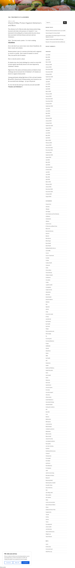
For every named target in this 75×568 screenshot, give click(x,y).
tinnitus (47, 516)
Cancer (47, 253)
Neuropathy (48, 443)
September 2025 (49, 76)
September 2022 (49, 154)
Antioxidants (48, 218)
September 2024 (49, 106)
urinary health (48, 526)
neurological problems (50, 441)
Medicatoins (48, 419)
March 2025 (48, 91)
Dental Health (48, 297)
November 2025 (49, 71)
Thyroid (47, 514)
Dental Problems (49, 299)
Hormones (48, 382)
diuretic (47, 309)
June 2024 (48, 110)
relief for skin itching (50, 472)
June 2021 (48, 174)
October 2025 (49, 74)
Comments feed (49, 549)
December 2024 (49, 98)
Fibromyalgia (48, 333)
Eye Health (48, 323)
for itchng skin (49, 338)
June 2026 (48, 54)
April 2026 (48, 59)
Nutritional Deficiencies (50, 451)
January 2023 (48, 145)
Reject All (17, 562)
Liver (47, 414)
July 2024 (48, 108)
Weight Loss (48, 534)
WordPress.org (49, 551)
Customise (8, 562)
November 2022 (49, 150)
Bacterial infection (49, 231)
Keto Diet (48, 411)
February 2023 (49, 142)
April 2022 (48, 164)
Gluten (47, 353)
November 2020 (49, 191)
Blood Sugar (48, 240)
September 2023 (49, 125)
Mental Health (49, 426)
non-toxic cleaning (49, 446)
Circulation (48, 280)
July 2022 (48, 159)
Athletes (47, 221)
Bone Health (48, 243)
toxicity (47, 519)
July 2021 (48, 172)
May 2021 (48, 177)
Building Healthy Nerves (51, 248)
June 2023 (48, 132)
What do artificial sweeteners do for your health (55, 30)
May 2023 (48, 135)
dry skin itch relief (49, 314)
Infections (48, 394)
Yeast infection (49, 536)
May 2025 (48, 86)
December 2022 (49, 147)
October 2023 (49, 123)
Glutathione (48, 350)
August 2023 (48, 128)
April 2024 (48, 115)
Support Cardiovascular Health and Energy (54, 39)
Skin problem (48, 495)
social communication (50, 502)
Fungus (47, 343)
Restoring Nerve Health (50, 482)
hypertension (48, 385)
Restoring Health (49, 480)
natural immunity (49, 438)
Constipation (48, 287)
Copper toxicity (49, 289)
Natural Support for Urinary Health (53, 33)
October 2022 (49, 152)
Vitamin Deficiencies (50, 531)
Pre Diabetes (48, 468)
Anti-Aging (48, 211)
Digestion (48, 306)
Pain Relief (48, 460)
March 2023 (48, 140)
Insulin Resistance (49, 399)
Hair (46, 360)
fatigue (47, 328)
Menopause (48, 421)
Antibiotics (48, 216)
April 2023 (48, 137)
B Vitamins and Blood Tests (51, 226)
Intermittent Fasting (50, 402)
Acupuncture (48, 204)
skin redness (48, 497)
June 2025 (48, 84)
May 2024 (48, 113)
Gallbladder (48, 345)
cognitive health (49, 284)
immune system (49, 387)
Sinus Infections (49, 487)
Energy (47, 316)
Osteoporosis (48, 455)
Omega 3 (48, 453)
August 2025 (48, 79)
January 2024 (48, 120)
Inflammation (48, 397)
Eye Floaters (48, 321)
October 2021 (49, 169)
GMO (47, 355)
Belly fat (47, 236)
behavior (47, 233)
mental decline (49, 424)
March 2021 (48, 181)
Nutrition (47, 448)
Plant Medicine (49, 465)
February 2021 (49, 184)
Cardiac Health (49, 262)
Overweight (48, 458)
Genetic (47, 348)
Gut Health (48, 358)
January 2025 (48, 96)
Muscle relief (48, 436)
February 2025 (49, 93)
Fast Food (48, 326)
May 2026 (48, 57)
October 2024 (49, 103)
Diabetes (47, 301)
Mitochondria (48, 433)
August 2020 (48, 196)
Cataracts (48, 265)
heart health (48, 375)
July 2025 (48, 81)
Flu (46, 336)
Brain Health (48, 245)
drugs (47, 311)
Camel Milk (48, 250)
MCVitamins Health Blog (27, 4)
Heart (47, 372)
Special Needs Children (50, 504)
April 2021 (48, 179)
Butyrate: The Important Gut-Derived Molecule (55, 41)
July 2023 (48, 130)
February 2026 (49, 64)
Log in (47, 544)
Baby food (48, 228)
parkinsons (48, 463)
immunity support (49, 392)
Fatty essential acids (50, 331)
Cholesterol (48, 277)
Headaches (48, 363)
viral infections (49, 529)
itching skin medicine (50, 407)
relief (47, 470)
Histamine (48, 380)
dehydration (48, 292)
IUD (46, 409)
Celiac (47, 267)
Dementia (48, 294)
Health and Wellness (50, 367)
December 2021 (49, 167)
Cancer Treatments (50, 255)
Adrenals (47, 206)
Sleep (47, 499)
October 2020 (49, 194)
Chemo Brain (48, 270)
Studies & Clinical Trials (50, 509)
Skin (47, 490)
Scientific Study (49, 485)
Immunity (48, 389)
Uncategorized (49, 524)
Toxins (47, 521)
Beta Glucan (48, 238)
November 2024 (49, 101)
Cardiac (47, 260)
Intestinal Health (49, 404)
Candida (47, 257)
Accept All (25, 562)
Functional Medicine (50, 341)
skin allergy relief (49, 492)
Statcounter (3, 567)
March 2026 (48, 62)
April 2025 (48, 88)
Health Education (49, 370)
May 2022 (48, 162)
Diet (46, 304)
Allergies (47, 209)
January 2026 (48, 67)
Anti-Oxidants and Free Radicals (52, 213)
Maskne (47, 416)
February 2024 (49, 118)
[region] (17, 558)
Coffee (47, 282)
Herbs (47, 377)
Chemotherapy (49, 272)
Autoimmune (48, 223)
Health (47, 365)
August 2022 (48, 157)
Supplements (48, 512)
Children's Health (49, 275)
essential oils (48, 319)
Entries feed (48, 546)
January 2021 (48, 186)
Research (48, 477)
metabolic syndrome (50, 429)
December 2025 (49, 69)
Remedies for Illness (50, 475)
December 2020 (49, 189)
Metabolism (48, 431)
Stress (47, 507)
